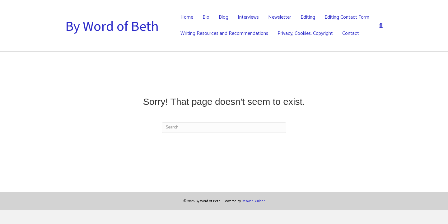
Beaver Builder (253, 201)
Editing (308, 17)
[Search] (379, 25)
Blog (223, 17)
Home (186, 17)
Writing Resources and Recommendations (224, 33)
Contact (350, 33)
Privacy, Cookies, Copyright (305, 33)
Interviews (248, 17)
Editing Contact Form (346, 17)
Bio (206, 17)
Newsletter (279, 17)
